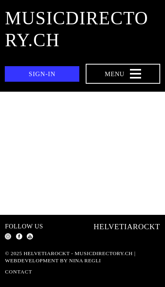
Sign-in (42, 74)
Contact (18, 272)
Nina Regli (85, 260)
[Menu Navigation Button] (123, 74)
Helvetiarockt (127, 226)
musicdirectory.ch (76, 29)
